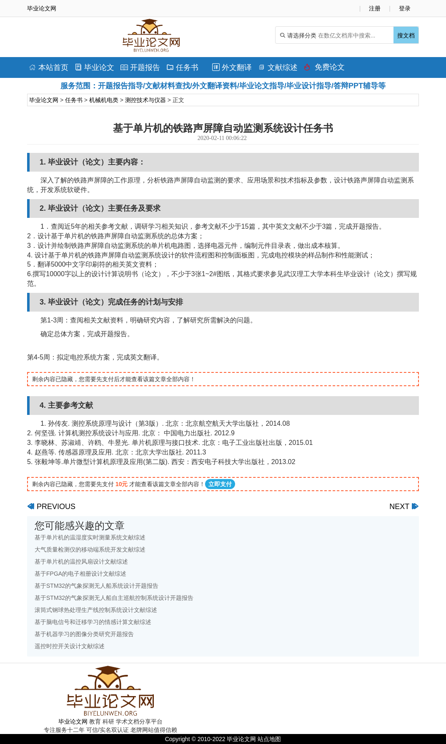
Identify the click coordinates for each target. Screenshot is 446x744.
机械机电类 (103, 100)
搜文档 (406, 35)
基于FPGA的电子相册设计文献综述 (80, 573)
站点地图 (269, 739)
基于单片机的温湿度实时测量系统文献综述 (90, 537)
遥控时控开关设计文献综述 (70, 646)
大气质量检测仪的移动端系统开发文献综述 (90, 549)
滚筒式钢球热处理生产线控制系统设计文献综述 (96, 610)
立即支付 (220, 484)
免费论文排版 (324, 69)
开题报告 (140, 67)
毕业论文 (94, 67)
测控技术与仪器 (145, 100)
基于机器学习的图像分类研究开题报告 (84, 634)
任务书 (182, 67)
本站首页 (48, 67)
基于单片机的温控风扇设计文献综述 (81, 561)
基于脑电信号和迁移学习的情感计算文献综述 (93, 622)
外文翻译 (232, 67)
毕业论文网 (43, 100)
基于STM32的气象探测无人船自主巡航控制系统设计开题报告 (114, 597)
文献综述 (278, 67)
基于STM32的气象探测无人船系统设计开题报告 (96, 585)
